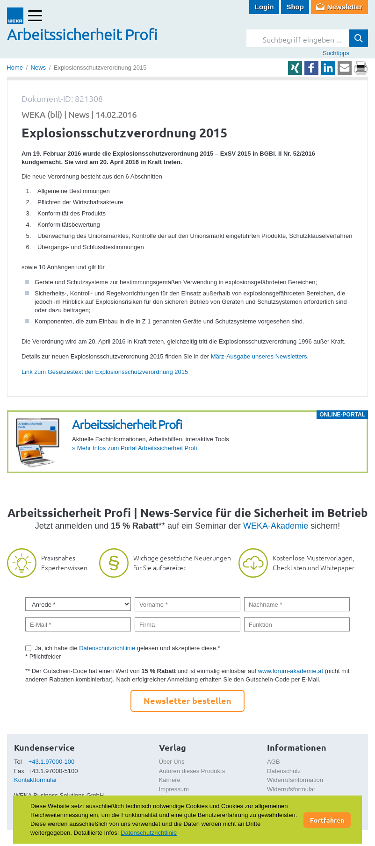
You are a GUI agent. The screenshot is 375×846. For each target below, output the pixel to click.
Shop (295, 7)
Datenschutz (284, 770)
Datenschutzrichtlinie (107, 648)
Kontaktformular (35, 779)
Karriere (169, 779)
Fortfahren (327, 820)
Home (15, 67)
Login (264, 7)
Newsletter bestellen (187, 700)
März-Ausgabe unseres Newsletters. (260, 356)
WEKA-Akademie (275, 526)
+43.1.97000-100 (52, 761)
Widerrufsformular (291, 789)
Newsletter (345, 7)
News (38, 67)
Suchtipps (336, 53)
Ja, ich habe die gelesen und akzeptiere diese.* (127, 648)
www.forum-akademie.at (290, 670)
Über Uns (172, 761)
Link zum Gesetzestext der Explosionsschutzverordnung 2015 (105, 371)
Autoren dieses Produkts (192, 770)
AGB (273, 761)
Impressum (174, 789)
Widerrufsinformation (295, 779)
